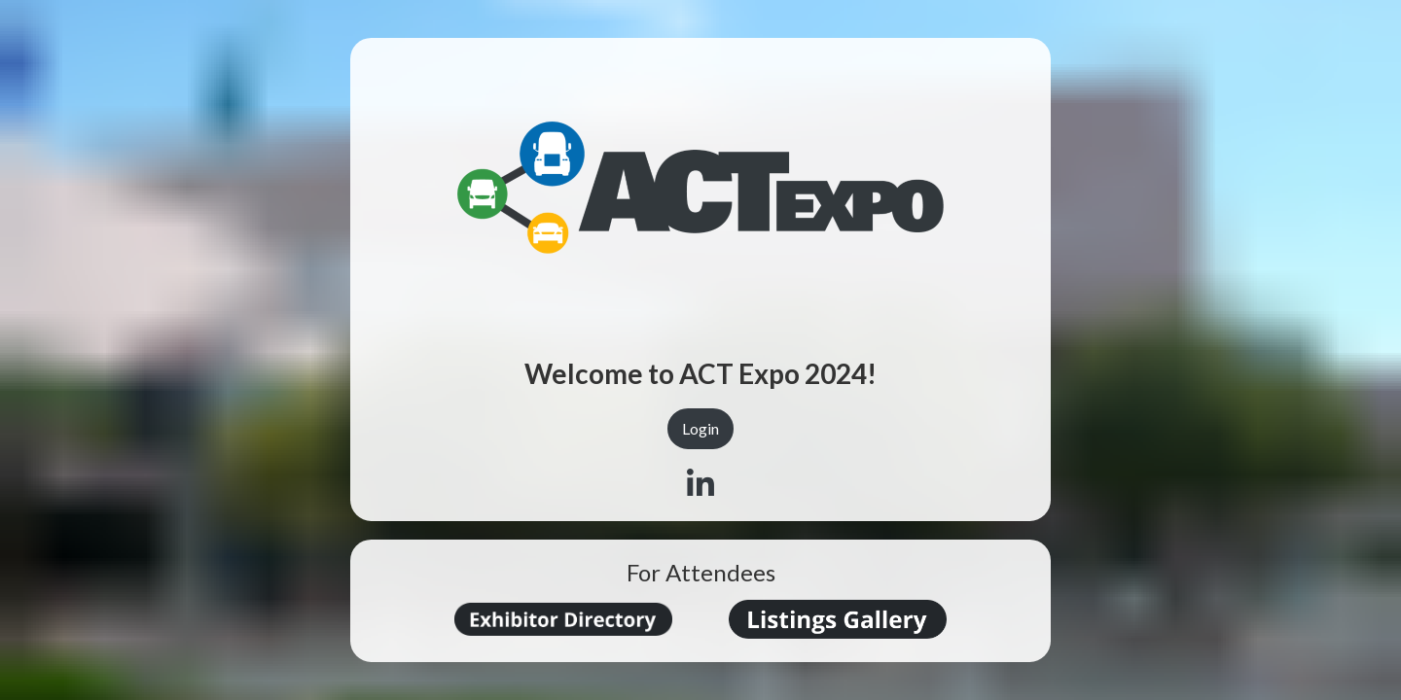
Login (700, 428)
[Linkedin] (700, 484)
